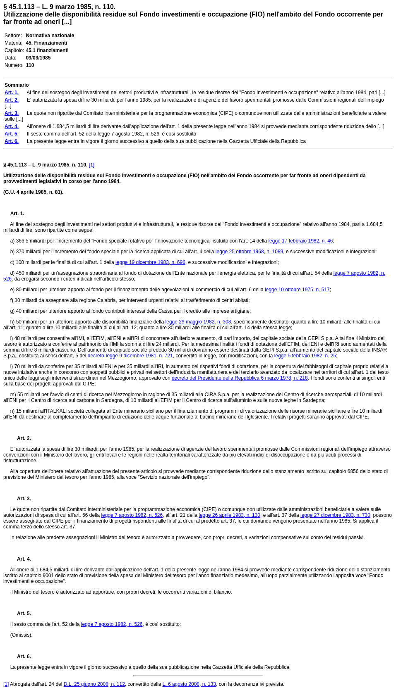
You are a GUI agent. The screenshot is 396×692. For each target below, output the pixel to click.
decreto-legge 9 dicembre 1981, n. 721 (130, 356)
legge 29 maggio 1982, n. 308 (198, 322)
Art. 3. (20, 499)
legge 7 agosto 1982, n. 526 (132, 515)
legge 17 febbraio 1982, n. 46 (300, 241)
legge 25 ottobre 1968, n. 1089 (249, 251)
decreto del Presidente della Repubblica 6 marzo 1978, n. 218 (240, 378)
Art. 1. (17, 213)
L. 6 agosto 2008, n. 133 (189, 684)
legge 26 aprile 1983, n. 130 (229, 515)
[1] (91, 165)
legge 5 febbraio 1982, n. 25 (305, 356)
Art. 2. (20, 438)
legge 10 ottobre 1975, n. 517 (297, 289)
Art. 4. (20, 559)
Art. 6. (20, 656)
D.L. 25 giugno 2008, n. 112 (94, 684)
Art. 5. (20, 613)
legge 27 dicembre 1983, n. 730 (335, 515)
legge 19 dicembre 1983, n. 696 (150, 262)
